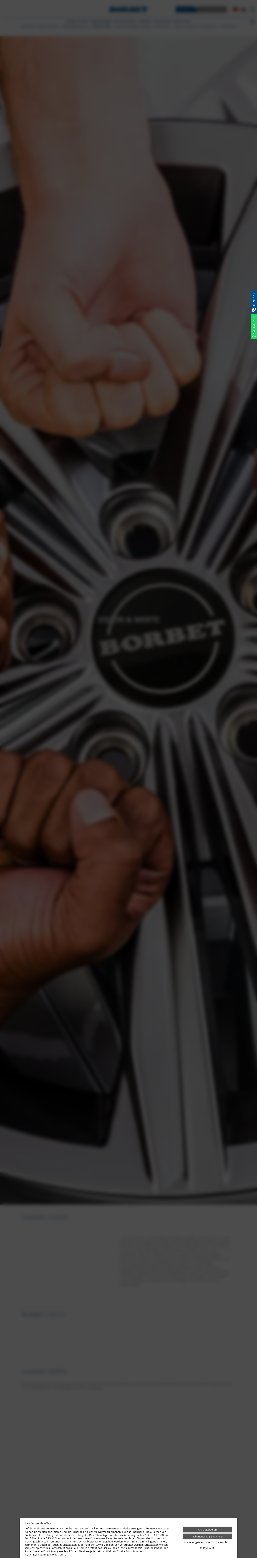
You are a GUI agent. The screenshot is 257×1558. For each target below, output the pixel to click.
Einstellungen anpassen (197, 1542)
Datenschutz (223, 1542)
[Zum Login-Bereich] (1, 1)
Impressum (207, 1547)
